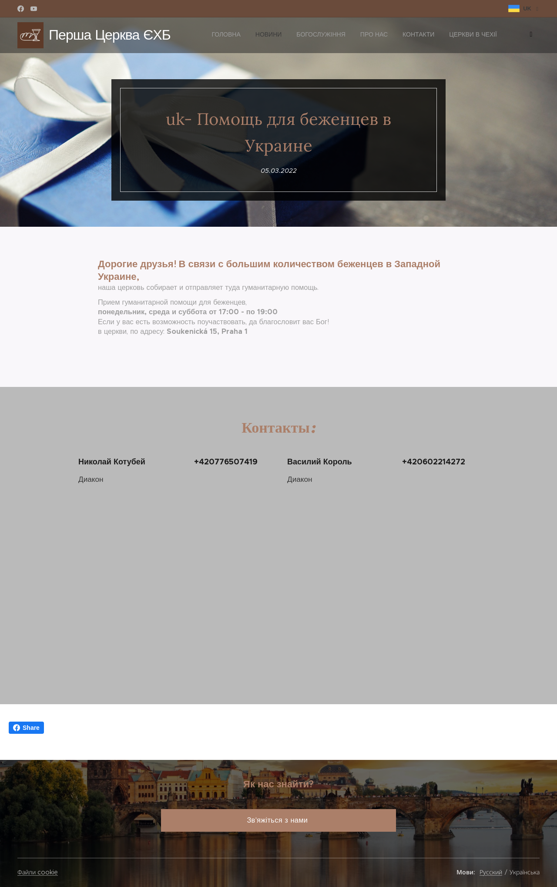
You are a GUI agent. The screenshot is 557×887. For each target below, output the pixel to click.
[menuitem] (428, 35)
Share (26, 727)
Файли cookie (37, 872)
